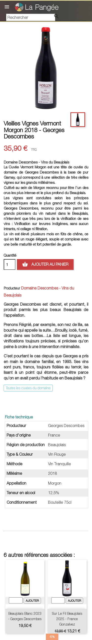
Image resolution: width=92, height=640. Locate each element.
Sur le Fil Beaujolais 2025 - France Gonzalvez (67, 618)
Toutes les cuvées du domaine (28, 388)
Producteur (12, 288)
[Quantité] (9, 264)
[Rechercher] (30, 17)
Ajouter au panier (45, 264)
